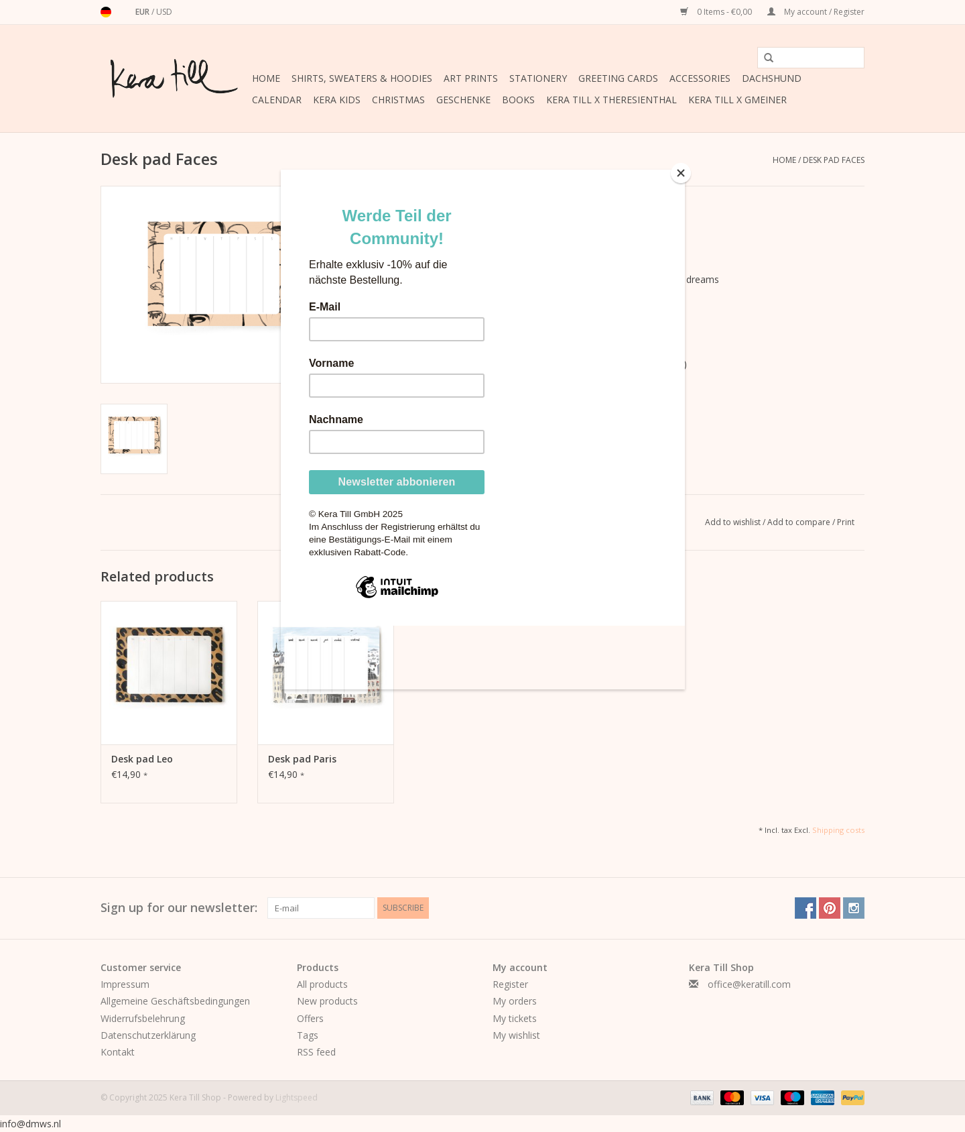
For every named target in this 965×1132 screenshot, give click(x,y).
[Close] (681, 173)
